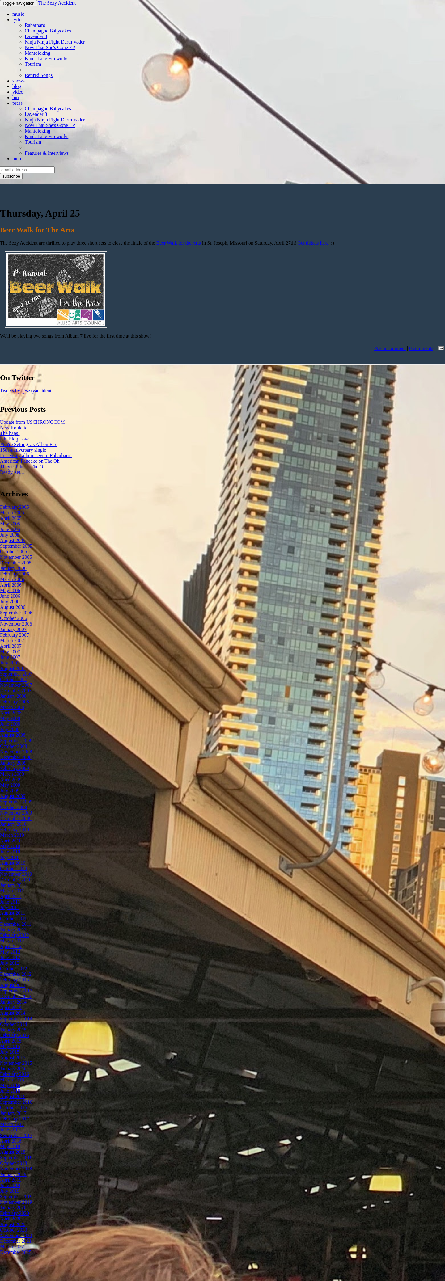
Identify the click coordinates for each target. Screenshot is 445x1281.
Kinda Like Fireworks (46, 58)
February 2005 (14, 507)
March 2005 (12, 512)
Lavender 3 (36, 36)
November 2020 (16, 1235)
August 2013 (12, 985)
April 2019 (11, 1179)
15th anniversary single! (24, 450)
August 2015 (12, 1057)
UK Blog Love (14, 438)
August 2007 (12, 668)
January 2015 (13, 1029)
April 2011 (10, 896)
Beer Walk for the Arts (178, 243)
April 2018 (11, 1141)
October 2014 (13, 1024)
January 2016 (13, 1068)
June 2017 (10, 1129)
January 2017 (13, 1113)
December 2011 (15, 924)
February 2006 (14, 573)
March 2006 (12, 579)
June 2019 (10, 1185)
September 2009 (16, 801)
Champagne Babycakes (48, 30)
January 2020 (13, 1207)
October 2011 (13, 918)
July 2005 (9, 534)
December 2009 (16, 818)
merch (18, 158)
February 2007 (14, 635)
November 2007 (16, 685)
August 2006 (12, 607)
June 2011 (10, 901)
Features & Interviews (47, 153)
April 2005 (11, 518)
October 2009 (13, 807)
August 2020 (12, 1224)
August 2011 (12, 913)
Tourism (33, 64)
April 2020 (11, 1218)
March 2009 (12, 774)
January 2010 (13, 824)
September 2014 (16, 1018)
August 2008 (12, 735)
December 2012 (16, 974)
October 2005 (13, 551)
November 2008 (16, 751)
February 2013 (14, 979)
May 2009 (10, 785)
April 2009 (11, 779)
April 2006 (11, 585)
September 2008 (16, 740)
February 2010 (14, 829)
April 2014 (11, 1007)
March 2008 (12, 707)
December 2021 (16, 1241)
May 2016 (10, 1085)
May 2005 (10, 523)
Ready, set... (12, 472)
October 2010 (13, 868)
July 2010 (9, 857)
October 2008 (13, 746)
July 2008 (9, 729)
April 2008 (11, 712)
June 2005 (10, 529)
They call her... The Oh (23, 466)
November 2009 (16, 812)
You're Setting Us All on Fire (28, 444)
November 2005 (16, 557)
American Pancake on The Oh (30, 461)
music (18, 14)
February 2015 (14, 1035)
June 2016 (10, 1090)
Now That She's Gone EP (50, 47)
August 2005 (12, 540)
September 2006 (16, 612)
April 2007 (11, 646)
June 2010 (10, 851)
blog (16, 86)
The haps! (10, 433)
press (17, 103)
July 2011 (9, 907)
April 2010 (11, 840)
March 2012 (12, 940)
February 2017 (14, 1118)
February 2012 (14, 935)
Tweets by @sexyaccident (25, 390)
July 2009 (9, 790)
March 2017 (12, 1124)
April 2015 (11, 1040)
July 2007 (9, 662)
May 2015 (10, 1046)
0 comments (421, 348)
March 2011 (12, 890)
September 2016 (16, 1102)
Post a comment (390, 348)
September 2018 (16, 1157)
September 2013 (16, 990)
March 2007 (12, 640)
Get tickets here (313, 243)
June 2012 (10, 957)
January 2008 (13, 696)
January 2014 (13, 1002)
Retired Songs (39, 75)
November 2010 (16, 874)
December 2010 (16, 879)
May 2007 (10, 651)
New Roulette (13, 427)
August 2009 (12, 796)
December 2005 (16, 562)
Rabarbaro (35, 25)
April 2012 (11, 946)
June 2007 (10, 657)
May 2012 (10, 951)
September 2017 (16, 1135)
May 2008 (10, 718)
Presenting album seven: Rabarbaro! (36, 455)
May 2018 (10, 1146)
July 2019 (9, 1191)
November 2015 (16, 1063)
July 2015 (9, 1052)
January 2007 (13, 629)
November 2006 (16, 623)
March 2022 (12, 1246)
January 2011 (13, 885)
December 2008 (16, 757)
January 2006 (13, 568)
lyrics (17, 19)
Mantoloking (37, 53)
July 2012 (9, 963)
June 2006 (10, 596)
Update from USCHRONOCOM (32, 422)
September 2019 (16, 1196)
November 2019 (16, 1202)
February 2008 (14, 701)
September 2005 (16, 546)
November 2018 (16, 1168)
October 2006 (13, 618)
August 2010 (12, 863)
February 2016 (14, 1074)
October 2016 (13, 1107)
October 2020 (13, 1230)
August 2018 (12, 1152)
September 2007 (16, 673)
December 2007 (16, 690)
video (17, 92)
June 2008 (10, 724)
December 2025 (16, 1252)
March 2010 (12, 835)
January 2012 (13, 929)
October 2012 (13, 968)
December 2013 (16, 996)
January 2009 (13, 762)
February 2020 (14, 1213)
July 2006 (9, 601)
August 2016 (12, 1096)
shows (18, 80)
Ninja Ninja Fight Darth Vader (55, 41)
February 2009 (14, 768)
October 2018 (13, 1163)
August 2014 (12, 1013)
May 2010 (10, 846)
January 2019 (13, 1174)
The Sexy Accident (57, 3)
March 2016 (12, 1079)
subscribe (11, 176)
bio (15, 97)
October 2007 (13, 679)
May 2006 (10, 590)
